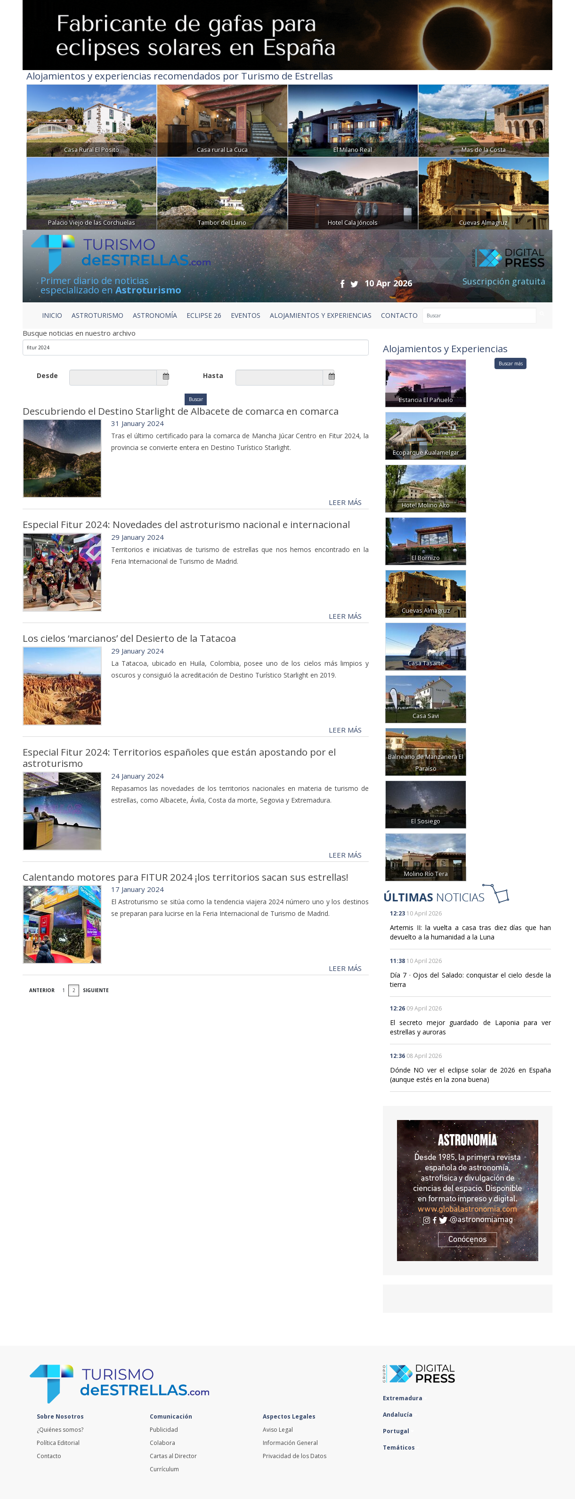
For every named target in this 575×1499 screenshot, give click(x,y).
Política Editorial (58, 1443)
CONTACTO (399, 315)
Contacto (49, 1456)
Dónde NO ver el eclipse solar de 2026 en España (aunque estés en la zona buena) (470, 1074)
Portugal (398, 1431)
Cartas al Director (173, 1456)
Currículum (164, 1469)
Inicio (52, 315)
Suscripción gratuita (503, 281)
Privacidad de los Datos (294, 1456)
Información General (290, 1443)
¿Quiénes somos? (60, 1430)
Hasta (213, 375)
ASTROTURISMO (97, 315)
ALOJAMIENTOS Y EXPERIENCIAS (321, 315)
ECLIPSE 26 (203, 315)
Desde (47, 375)
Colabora (162, 1443)
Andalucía (400, 1415)
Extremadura (405, 1398)
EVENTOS (245, 315)
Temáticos (401, 1448)
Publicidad (164, 1430)
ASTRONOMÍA (155, 315)
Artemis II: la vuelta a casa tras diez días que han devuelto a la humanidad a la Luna (470, 932)
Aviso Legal (278, 1430)
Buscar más (511, 363)
